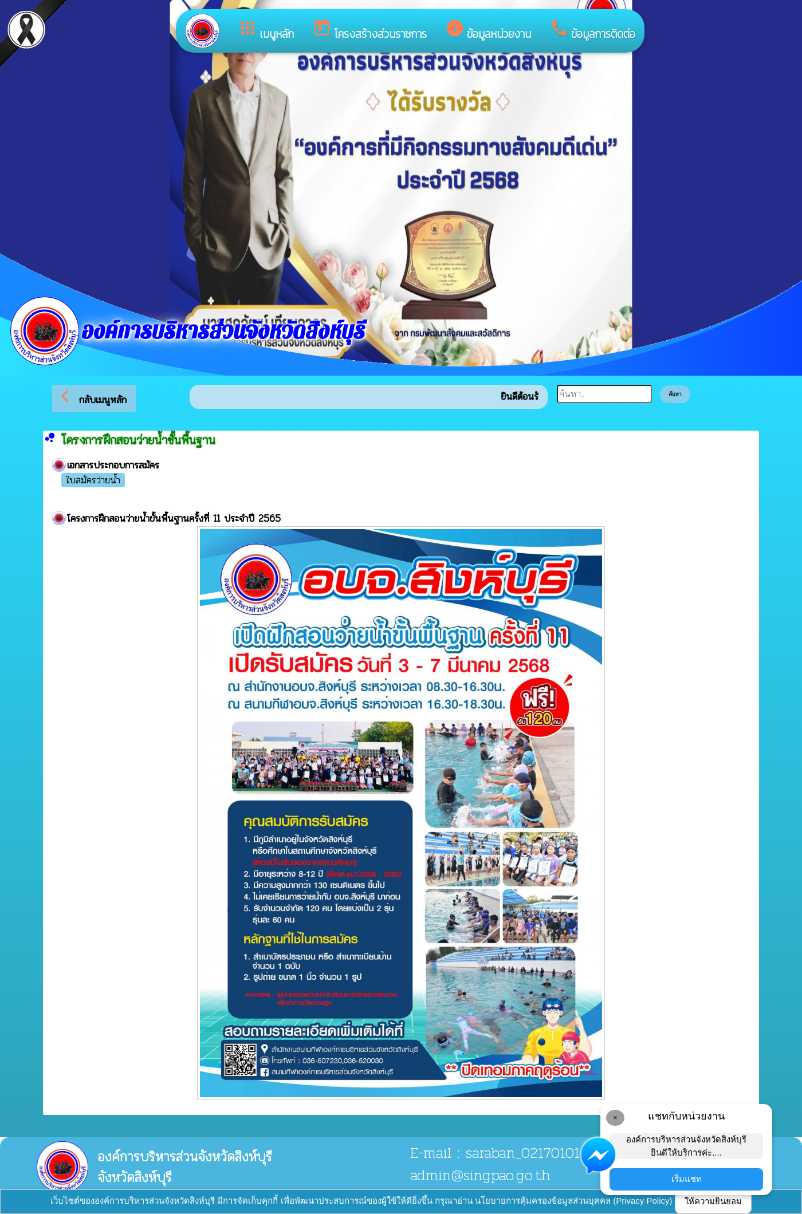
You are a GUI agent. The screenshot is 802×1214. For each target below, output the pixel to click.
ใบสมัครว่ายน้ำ (93, 480)
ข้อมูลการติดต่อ (592, 30)
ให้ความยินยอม (713, 1201)
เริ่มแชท (686, 1179)
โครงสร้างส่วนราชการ (369, 30)
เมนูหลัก (266, 30)
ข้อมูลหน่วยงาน (488, 30)
